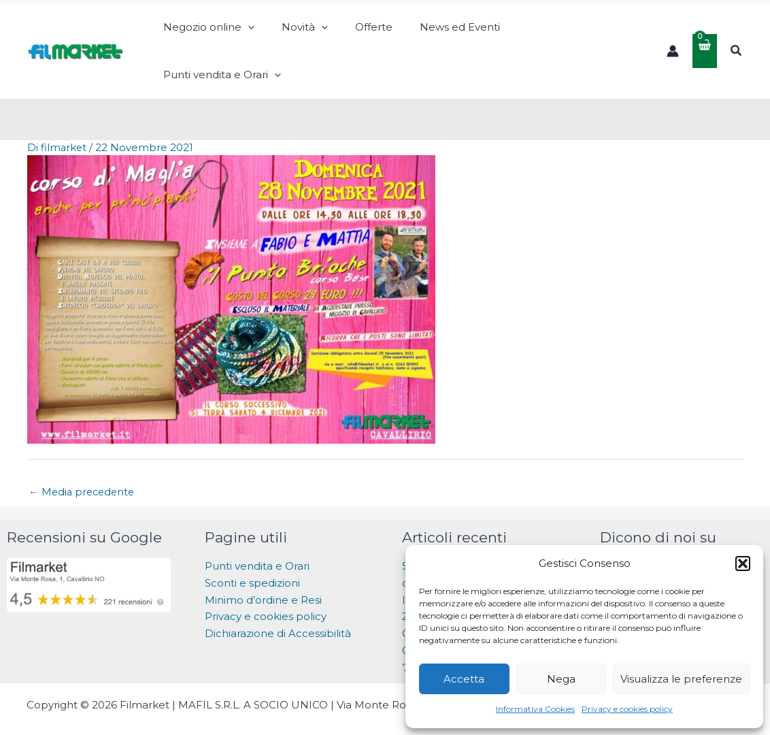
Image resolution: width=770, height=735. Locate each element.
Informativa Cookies (535, 709)
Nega (561, 678)
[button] (743, 563)
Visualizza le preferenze (681, 678)
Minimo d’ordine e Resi (263, 565)
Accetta (463, 678)
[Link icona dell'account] (673, 34)
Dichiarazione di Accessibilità (279, 599)
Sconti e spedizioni (252, 548)
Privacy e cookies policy (627, 709)
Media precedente (84, 457)
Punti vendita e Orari (257, 531)
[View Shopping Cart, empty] (704, 33)
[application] (303, 34)
